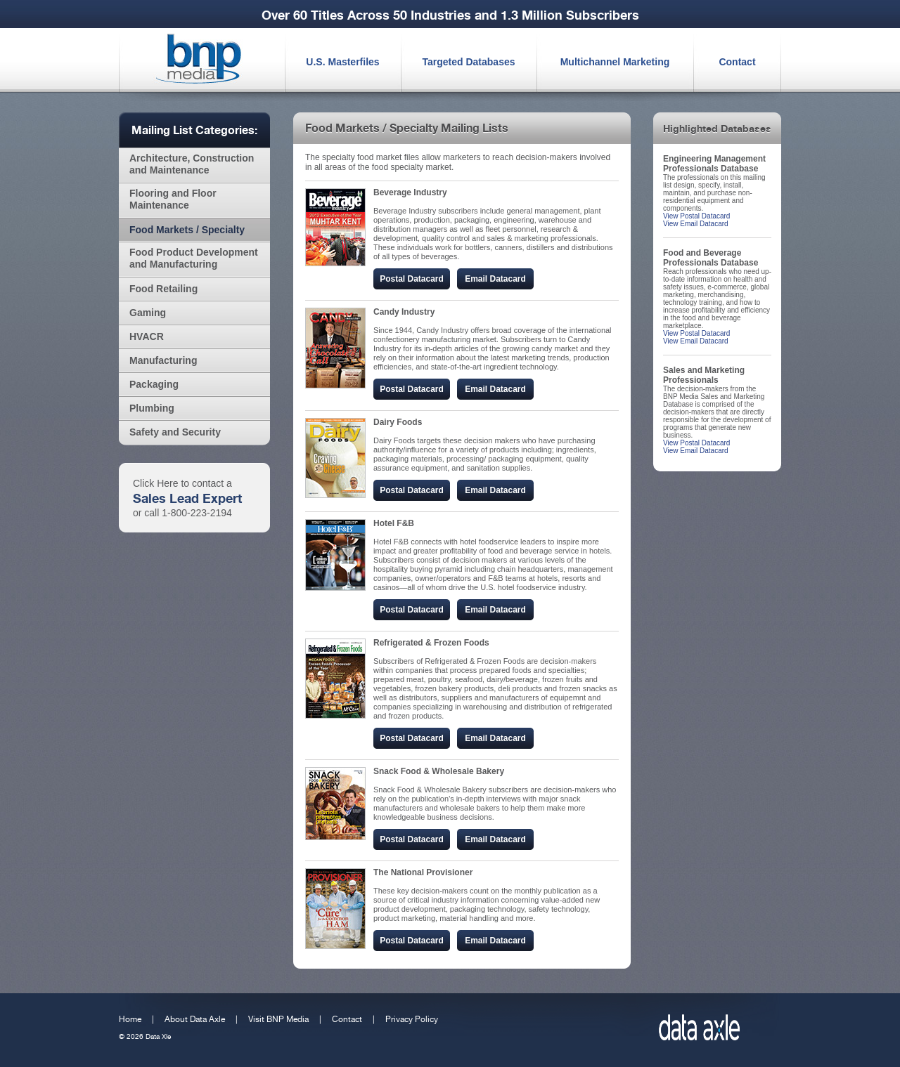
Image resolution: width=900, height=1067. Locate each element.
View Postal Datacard (696, 216)
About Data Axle (195, 1019)
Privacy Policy (411, 1019)
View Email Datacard (695, 224)
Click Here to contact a (182, 483)
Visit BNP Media (278, 1019)
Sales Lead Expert (187, 498)
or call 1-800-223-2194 (182, 512)
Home (130, 1019)
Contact (347, 1019)
